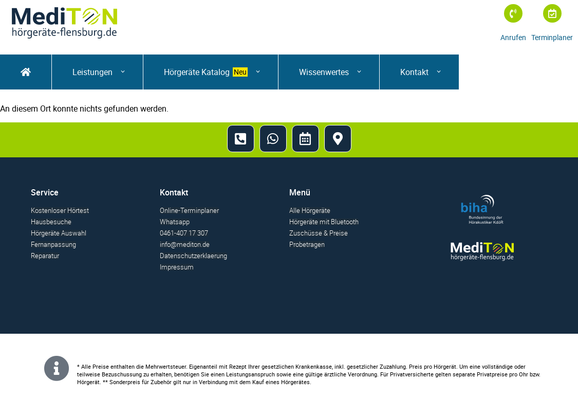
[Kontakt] (419, 72)
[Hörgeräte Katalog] (210, 72)
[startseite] (25, 72)
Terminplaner (552, 37)
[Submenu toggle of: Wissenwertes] (355, 71)
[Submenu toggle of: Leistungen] (119, 71)
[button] (97, 72)
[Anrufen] (513, 13)
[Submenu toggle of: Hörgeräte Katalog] (254, 71)
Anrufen (513, 37)
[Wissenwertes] (328, 72)
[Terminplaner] (552, 13)
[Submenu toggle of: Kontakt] (434, 71)
